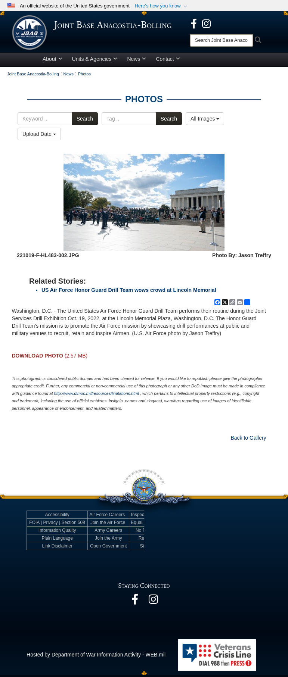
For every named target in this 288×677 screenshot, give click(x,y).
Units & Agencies (95, 61)
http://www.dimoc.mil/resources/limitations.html (96, 396)
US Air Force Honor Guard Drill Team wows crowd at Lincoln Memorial (128, 293)
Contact (168, 61)
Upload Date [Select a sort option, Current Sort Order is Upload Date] (39, 136)
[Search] (221, 40)
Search (85, 121)
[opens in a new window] (194, 23)
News (136, 61)
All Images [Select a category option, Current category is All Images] (205, 121)
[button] (161, 6)
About (52, 61)
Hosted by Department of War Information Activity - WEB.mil (96, 657)
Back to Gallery (248, 440)
